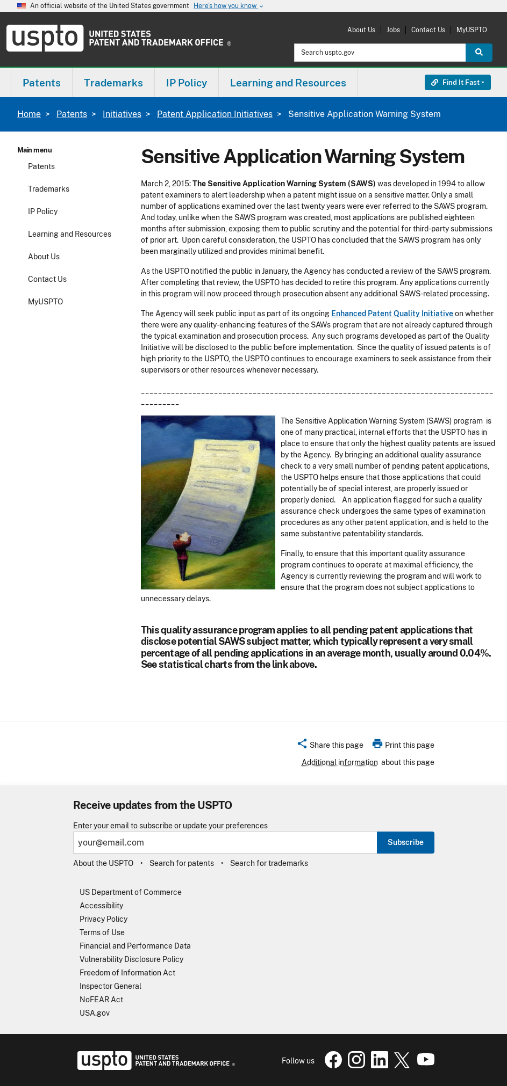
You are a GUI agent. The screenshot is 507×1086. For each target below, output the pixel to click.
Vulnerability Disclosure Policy (131, 959)
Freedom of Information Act (127, 972)
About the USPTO (103, 863)
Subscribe (406, 842)
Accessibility (101, 905)
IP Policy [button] (186, 83)
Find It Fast (455, 82)
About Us (361, 30)
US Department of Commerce (131, 892)
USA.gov (95, 1013)
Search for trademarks (269, 863)
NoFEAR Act (101, 999)
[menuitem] (42, 82)
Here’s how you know (229, 6)
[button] (329, 746)
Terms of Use (102, 932)
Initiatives (122, 114)
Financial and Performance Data (135, 946)
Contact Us (428, 30)
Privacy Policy (103, 919)
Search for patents (181, 863)
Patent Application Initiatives (215, 114)
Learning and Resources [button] (288, 83)
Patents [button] (42, 83)
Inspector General (110, 986)
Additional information (340, 762)
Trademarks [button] (113, 83)
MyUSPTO (471, 30)
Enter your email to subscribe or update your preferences (170, 826)
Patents (71, 114)
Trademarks (48, 189)
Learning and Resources (69, 234)
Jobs (393, 30)
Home (29, 114)
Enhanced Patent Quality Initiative (393, 313)
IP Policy (43, 211)
